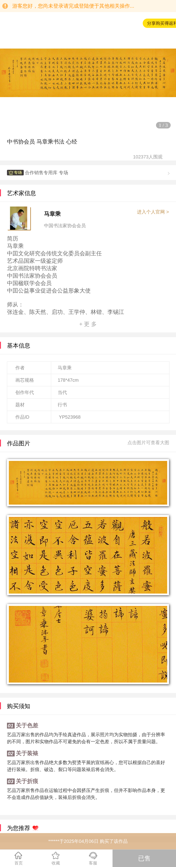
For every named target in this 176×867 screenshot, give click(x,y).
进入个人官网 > (153, 211)
